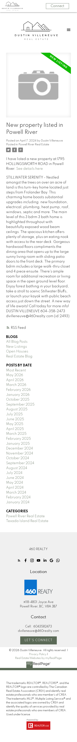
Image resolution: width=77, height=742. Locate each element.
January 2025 (18, 443)
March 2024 (16, 492)
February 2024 (18, 497)
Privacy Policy (38, 654)
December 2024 (19, 448)
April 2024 (15, 487)
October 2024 (17, 458)
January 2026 (18, 395)
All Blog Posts (16, 342)
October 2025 (17, 399)
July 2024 (14, 473)
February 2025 (18, 439)
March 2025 (16, 434)
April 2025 (15, 429)
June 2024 (15, 478)
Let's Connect (39, 640)
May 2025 (14, 424)
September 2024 (20, 463)
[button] (19, 560)
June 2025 (15, 419)
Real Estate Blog (19, 356)
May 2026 (14, 375)
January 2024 (18, 502)
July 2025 (14, 414)
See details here (29, 169)
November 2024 (19, 453)
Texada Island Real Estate (27, 521)
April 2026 (15, 380)
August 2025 (16, 409)
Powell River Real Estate (33, 144)
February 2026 (18, 390)
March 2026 (16, 385)
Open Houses (17, 351)
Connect (57, 6)
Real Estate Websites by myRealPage (38, 658)
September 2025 (20, 404)
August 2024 (16, 468)
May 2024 (14, 482)
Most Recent (16, 370)
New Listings (16, 346)
